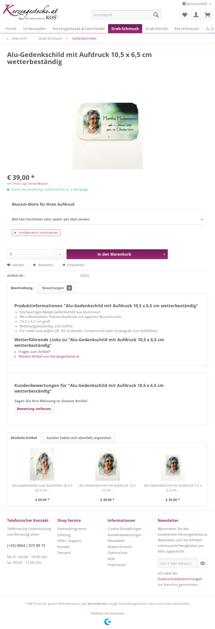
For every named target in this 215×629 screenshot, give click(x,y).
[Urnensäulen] (34, 28)
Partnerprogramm (72, 528)
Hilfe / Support (69, 540)
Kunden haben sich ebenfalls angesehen (79, 438)
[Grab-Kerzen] (156, 28)
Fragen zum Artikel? (32, 351)
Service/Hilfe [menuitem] (195, 3)
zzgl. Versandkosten (35, 184)
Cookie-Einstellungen (124, 528)
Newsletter (116, 540)
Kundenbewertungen (124, 534)
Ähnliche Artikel (24, 438)
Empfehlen (74, 265)
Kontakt (63, 546)
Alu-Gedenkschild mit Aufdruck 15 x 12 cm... (107, 487)
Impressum (117, 564)
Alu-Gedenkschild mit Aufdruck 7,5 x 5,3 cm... (172, 487)
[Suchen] (156, 14)
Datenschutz (118, 552)
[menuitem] (114, 14)
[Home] (11, 28)
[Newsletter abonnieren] (203, 563)
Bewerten (43, 265)
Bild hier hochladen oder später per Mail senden (107, 219)
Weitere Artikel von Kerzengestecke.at (46, 356)
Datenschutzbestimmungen (180, 578)
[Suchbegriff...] (126, 14)
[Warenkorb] (207, 14)
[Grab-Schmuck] (125, 28)
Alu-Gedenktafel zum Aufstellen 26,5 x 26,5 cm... (42, 487)
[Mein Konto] (196, 14)
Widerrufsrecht (120, 546)
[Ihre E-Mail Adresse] (178, 563)
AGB (111, 558)
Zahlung (63, 534)
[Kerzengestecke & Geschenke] (78, 28)
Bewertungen (57, 288)
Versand (63, 552)
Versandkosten (97, 604)
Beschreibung (22, 288)
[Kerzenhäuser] (187, 28)
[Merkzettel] (184, 14)
